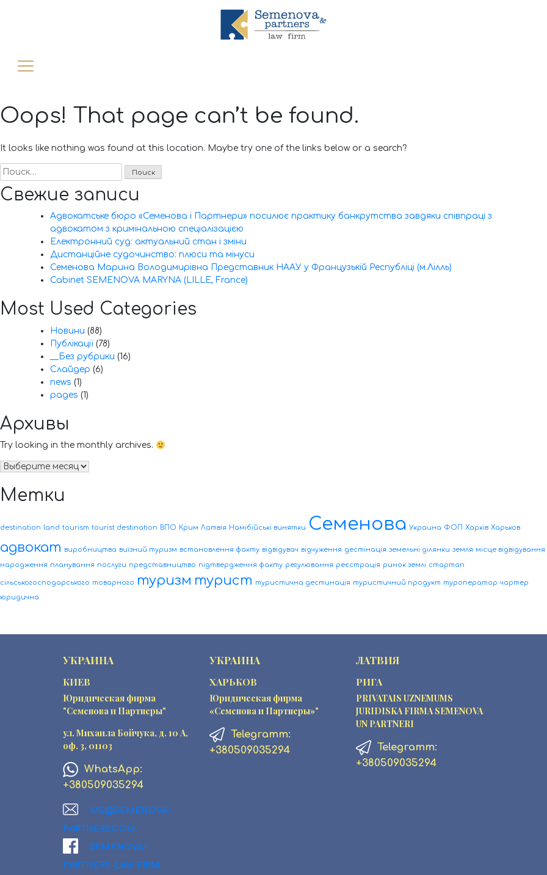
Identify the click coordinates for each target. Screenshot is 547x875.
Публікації (71, 343)
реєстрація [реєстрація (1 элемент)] (358, 565)
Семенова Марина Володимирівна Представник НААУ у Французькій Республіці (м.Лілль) (251, 267)
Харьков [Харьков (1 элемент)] (505, 527)
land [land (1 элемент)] (51, 527)
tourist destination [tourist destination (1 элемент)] (125, 527)
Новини (67, 330)
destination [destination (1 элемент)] (20, 527)
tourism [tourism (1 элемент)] (75, 527)
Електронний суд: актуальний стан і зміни (148, 241)
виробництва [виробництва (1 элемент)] (90, 549)
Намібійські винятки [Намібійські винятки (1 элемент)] (267, 527)
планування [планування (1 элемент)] (72, 565)
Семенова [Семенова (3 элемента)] (357, 524)
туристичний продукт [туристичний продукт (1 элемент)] (397, 582)
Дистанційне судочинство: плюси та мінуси (152, 254)
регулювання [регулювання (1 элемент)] (309, 565)
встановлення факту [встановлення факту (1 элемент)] (219, 549)
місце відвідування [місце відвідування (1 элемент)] (510, 549)
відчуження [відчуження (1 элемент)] (321, 549)
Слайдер (70, 369)
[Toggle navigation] (25, 67)
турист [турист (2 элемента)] (223, 580)
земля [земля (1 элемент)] (462, 549)
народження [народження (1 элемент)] (24, 565)
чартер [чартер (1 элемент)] (514, 582)
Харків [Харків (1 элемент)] (476, 527)
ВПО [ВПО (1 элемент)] (168, 527)
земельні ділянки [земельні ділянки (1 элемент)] (419, 549)
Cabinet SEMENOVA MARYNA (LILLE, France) (149, 280)
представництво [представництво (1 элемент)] (162, 565)
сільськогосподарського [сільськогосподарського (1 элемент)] (45, 582)
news (60, 382)
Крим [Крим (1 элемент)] (188, 527)
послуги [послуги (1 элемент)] (111, 565)
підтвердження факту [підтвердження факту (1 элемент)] (240, 565)
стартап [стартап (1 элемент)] (447, 565)
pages (64, 395)
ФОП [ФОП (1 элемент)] (453, 527)
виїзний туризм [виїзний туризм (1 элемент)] (148, 549)
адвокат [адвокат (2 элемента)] (31, 547)
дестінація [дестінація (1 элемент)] (365, 549)
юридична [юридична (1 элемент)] (19, 597)
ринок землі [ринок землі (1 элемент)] (404, 565)
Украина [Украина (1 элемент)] (425, 527)
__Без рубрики (82, 356)
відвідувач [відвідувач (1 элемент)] (280, 549)
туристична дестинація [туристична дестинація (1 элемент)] (302, 582)
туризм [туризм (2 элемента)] (164, 580)
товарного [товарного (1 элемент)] (113, 582)
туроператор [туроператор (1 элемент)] (470, 582)
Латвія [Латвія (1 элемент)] (213, 527)
